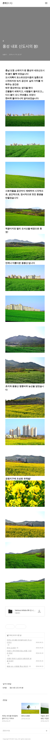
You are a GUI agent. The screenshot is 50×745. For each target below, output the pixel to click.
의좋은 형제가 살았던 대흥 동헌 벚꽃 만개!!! (19, 660)
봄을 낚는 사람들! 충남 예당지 (17, 666)
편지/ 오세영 (11, 648)
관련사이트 (6, 731)
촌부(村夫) (7, 3)
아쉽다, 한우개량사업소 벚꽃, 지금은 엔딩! (19, 652)
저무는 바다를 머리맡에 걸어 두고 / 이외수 (19, 641)
